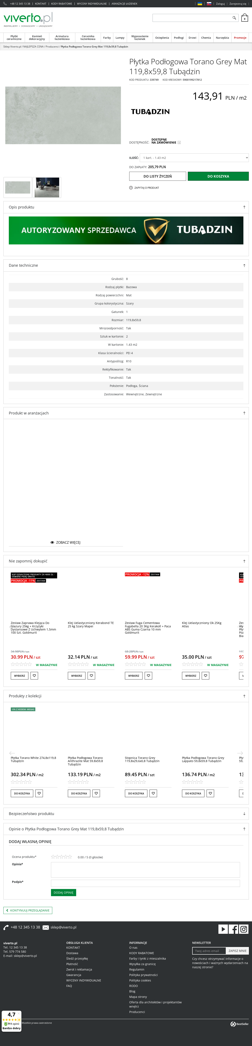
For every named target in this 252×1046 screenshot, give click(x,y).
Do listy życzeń (158, 176)
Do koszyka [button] (28, 793)
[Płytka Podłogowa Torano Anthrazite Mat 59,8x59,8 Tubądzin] (91, 761)
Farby (107, 38)
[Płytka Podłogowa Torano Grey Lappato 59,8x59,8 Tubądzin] (209, 759)
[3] (61, 857)
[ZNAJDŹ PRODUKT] (192, 18)
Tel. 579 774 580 (14, 952)
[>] (240, 627)
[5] (70, 857)
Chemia (206, 38)
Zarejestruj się (238, 4)
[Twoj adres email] (209, 950)
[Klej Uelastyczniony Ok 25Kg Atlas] (208, 624)
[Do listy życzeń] (40, 675)
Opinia (17, 864)
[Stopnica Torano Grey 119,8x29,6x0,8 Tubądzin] (148, 759)
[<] (12, 627)
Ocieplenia (162, 38)
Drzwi (192, 38)
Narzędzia (222, 38)
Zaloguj (220, 4)
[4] (66, 857)
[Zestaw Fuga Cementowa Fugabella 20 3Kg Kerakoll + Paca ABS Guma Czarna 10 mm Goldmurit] (154, 627)
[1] (53, 857)
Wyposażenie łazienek (139, 37)
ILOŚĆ (134, 158)
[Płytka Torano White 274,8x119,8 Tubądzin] (40, 759)
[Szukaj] (234, 18)
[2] (57, 857)
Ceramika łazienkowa (88, 37)
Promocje (240, 38)
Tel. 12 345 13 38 (15, 947)
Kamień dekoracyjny (37, 37)
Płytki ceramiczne (14, 37)
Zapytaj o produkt (146, 188)
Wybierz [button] (26, 676)
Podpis (18, 882)
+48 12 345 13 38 (20, 4)
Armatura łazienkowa (62, 37)
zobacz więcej (65, 542)
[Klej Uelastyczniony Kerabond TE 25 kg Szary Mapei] (97, 624)
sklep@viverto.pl (63, 927)
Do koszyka (218, 176)
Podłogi (179, 38)
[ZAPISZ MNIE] (237, 950)
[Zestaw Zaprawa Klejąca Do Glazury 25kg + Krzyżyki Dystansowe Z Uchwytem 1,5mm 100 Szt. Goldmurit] (40, 627)
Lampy (120, 38)
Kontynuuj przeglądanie (28, 910)
